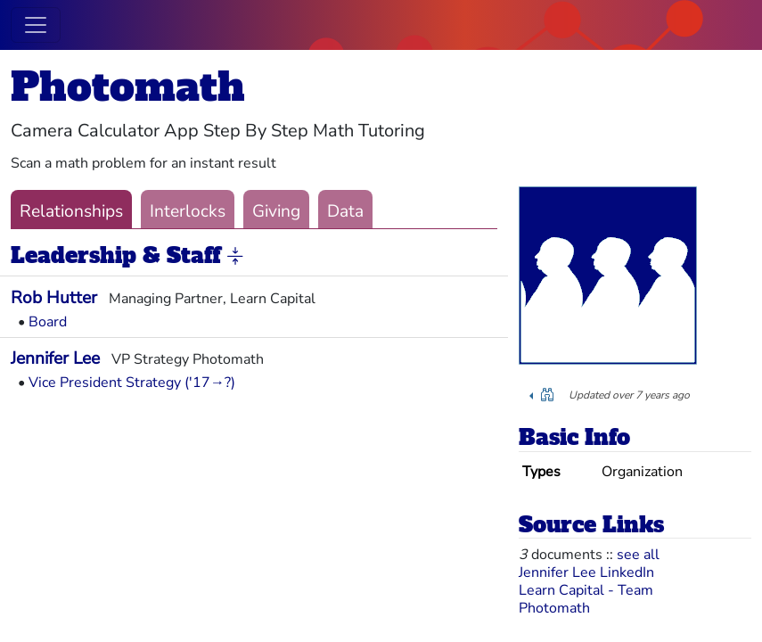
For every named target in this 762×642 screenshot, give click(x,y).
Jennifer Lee (55, 358)
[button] (235, 256)
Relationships (71, 211)
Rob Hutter (54, 297)
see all (638, 554)
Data (345, 211)
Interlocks (187, 211)
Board (48, 322)
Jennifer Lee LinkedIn (586, 572)
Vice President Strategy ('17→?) (132, 382)
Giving (276, 211)
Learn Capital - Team (586, 590)
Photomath (128, 87)
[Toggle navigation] (36, 25)
